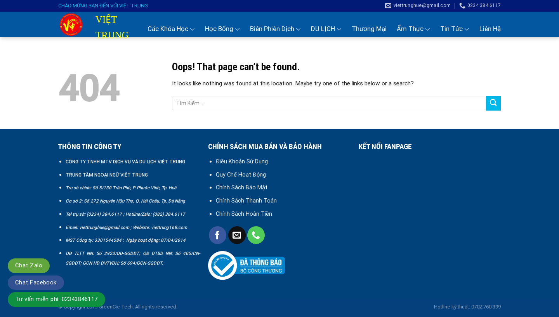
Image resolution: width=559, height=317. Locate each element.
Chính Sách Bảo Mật (242, 187)
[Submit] (493, 103)
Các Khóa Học (171, 29)
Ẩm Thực (413, 29)
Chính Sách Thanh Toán (246, 200)
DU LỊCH (326, 29)
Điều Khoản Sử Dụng (242, 161)
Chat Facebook (36, 282)
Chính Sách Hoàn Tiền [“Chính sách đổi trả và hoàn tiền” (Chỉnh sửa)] (244, 213)
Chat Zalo (28, 265)
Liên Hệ (490, 29)
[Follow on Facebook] (217, 235)
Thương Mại (369, 29)
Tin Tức (454, 29)
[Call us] (256, 235)
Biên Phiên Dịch (275, 29)
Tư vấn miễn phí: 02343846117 (56, 299)
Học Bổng (222, 29)
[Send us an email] (237, 235)
